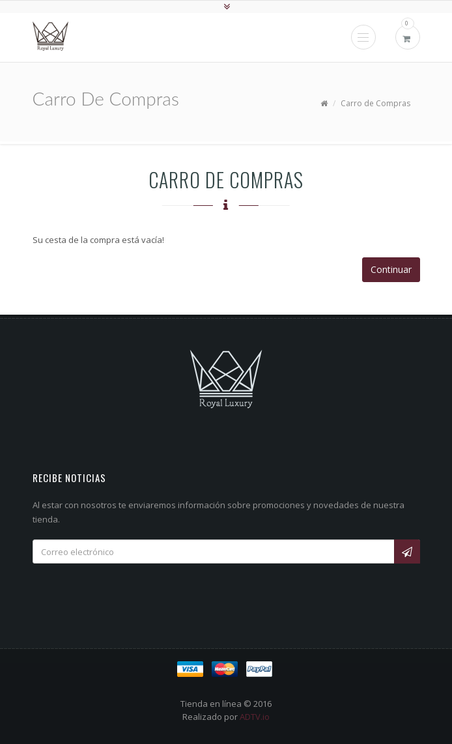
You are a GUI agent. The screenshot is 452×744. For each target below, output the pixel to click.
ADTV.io (255, 717)
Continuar (391, 269)
